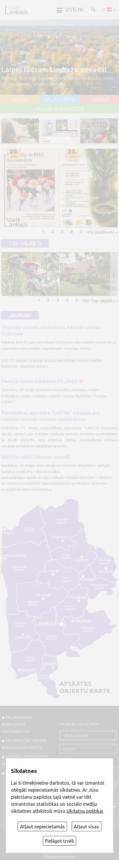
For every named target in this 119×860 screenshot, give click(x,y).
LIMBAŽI (99, 99)
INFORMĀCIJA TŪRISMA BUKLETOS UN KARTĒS (24, 744)
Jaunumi (19, 315)
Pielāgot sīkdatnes (60, 856)
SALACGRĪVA (59, 99)
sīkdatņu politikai (84, 811)
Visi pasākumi (100, 232)
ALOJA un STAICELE (60, 109)
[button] (61, 86)
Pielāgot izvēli (59, 841)
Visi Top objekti (98, 300)
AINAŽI (19, 99)
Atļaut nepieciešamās (42, 826)
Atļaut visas (86, 826)
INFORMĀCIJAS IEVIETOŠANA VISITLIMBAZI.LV (17, 724)
